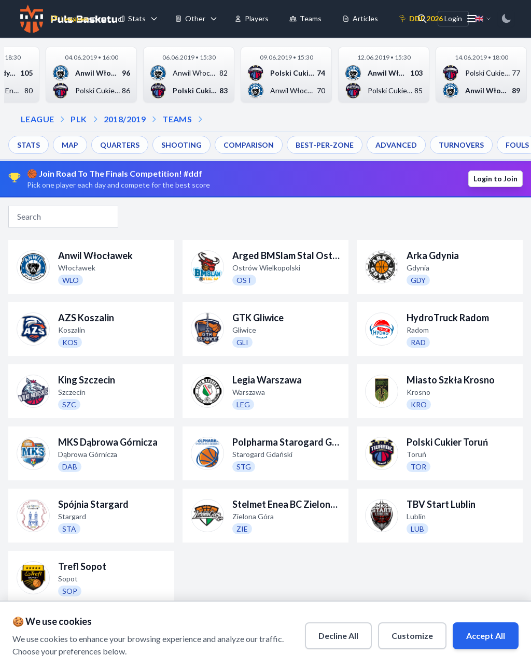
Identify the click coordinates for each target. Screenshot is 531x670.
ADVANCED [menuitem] (396, 144)
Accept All (485, 635)
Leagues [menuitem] (70, 18)
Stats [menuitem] (132, 18)
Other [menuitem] (190, 18)
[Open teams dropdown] (154, 119)
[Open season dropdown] (95, 119)
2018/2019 (125, 119)
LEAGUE (37, 119)
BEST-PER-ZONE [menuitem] (325, 144)
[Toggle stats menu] (154, 19)
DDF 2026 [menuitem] (421, 18)
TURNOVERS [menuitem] (461, 144)
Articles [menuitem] (360, 18)
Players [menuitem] (251, 18)
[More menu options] (471, 18)
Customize (412, 635)
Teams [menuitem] (305, 18)
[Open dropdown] (200, 119)
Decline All (338, 635)
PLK (79, 119)
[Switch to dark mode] (506, 18)
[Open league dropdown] (62, 119)
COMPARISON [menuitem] (248, 144)
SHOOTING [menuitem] (181, 144)
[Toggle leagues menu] (97, 19)
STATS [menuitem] (28, 144)
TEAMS (177, 119)
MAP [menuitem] (70, 144)
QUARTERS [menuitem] (119, 144)
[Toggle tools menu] (213, 19)
